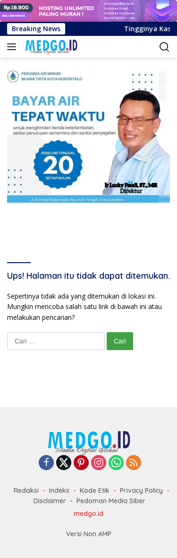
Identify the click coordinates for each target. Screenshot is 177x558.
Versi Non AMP (88, 534)
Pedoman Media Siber (110, 501)
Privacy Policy (141, 490)
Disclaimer (50, 501)
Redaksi (26, 490)
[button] (13, 47)
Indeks (59, 490)
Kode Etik (95, 490)
